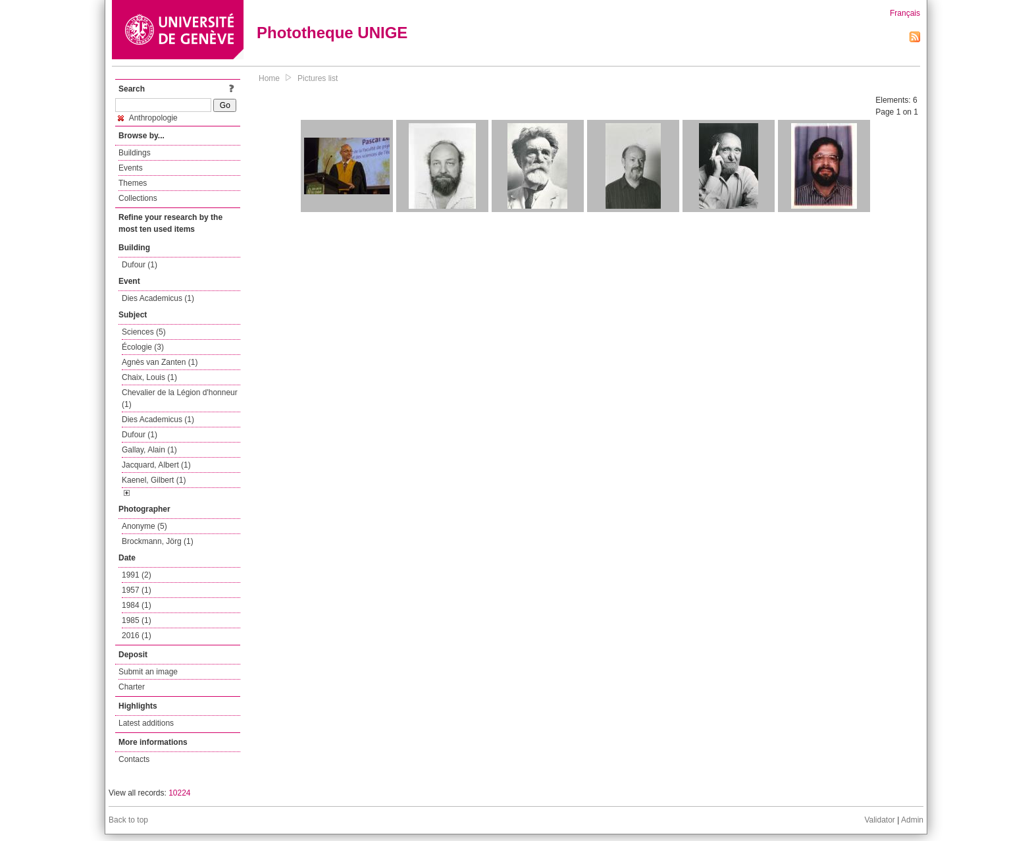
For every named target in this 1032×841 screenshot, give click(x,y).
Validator (879, 820)
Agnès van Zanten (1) (159, 362)
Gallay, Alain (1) (149, 449)
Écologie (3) (143, 347)
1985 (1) (136, 620)
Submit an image (148, 671)
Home (269, 78)
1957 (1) (136, 590)
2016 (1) (136, 635)
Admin (912, 820)
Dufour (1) (139, 264)
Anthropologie (148, 117)
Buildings (134, 152)
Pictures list (317, 78)
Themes (132, 183)
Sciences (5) (144, 332)
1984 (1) (136, 605)
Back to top (128, 820)
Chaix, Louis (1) (149, 377)
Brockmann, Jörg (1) (158, 541)
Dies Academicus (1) (158, 298)
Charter (131, 687)
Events (130, 168)
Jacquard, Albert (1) (156, 465)
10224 (179, 793)
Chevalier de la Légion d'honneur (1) (180, 398)
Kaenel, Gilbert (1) (154, 480)
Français (905, 13)
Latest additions (146, 723)
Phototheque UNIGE (332, 32)
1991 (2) (136, 575)
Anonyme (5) (144, 526)
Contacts (133, 759)
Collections (137, 198)
